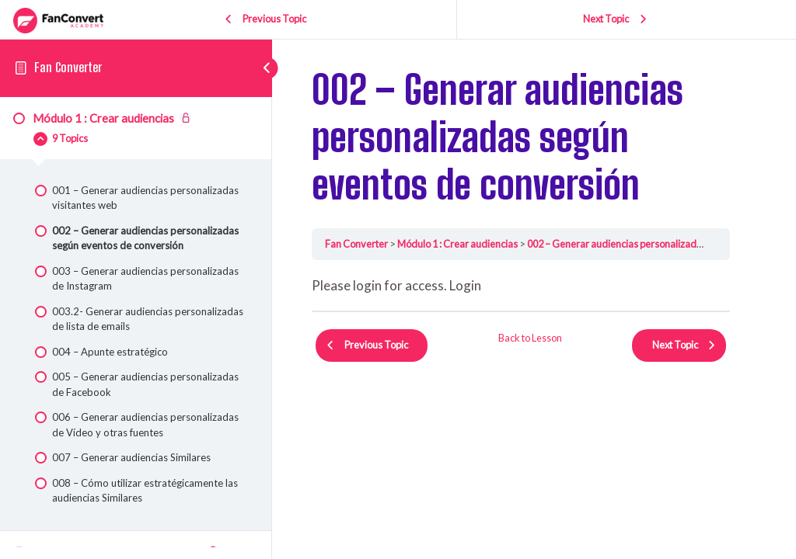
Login (465, 285)
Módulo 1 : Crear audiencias (457, 244)
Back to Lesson (530, 338)
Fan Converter (68, 67)
